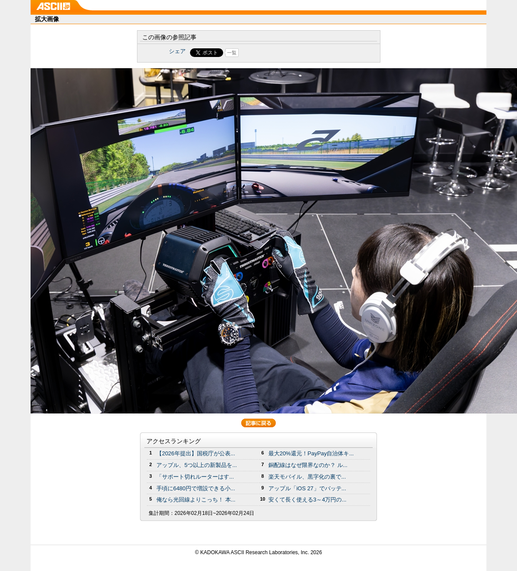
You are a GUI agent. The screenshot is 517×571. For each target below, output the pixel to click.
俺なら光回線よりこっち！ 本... (195, 499)
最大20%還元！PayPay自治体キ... (311, 453)
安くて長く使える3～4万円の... (307, 499)
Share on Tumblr (290, 52)
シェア (177, 51)
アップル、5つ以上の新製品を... (196, 465)
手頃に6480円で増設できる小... (195, 488)
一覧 (232, 52)
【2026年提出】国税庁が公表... (195, 453)
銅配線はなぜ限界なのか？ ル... (307, 465)
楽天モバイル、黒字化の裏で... (307, 476)
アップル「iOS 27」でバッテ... (307, 488)
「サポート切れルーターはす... (195, 476)
